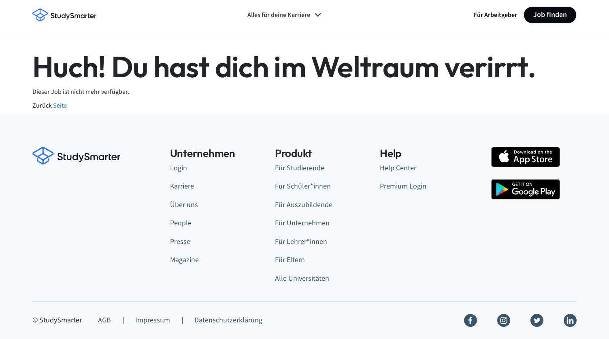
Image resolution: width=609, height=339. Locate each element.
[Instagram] (503, 320)
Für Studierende (299, 168)
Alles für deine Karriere (285, 15)
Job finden (550, 15)
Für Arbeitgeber (495, 15)
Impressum (152, 320)
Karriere (182, 186)
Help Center (398, 168)
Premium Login (403, 186)
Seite (60, 105)
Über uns (184, 205)
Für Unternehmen (302, 223)
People (181, 223)
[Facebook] (470, 320)
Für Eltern (290, 260)
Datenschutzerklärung (228, 320)
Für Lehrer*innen (301, 242)
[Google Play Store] (525, 189)
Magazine (184, 260)
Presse (180, 242)
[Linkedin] (570, 320)
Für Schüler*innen (303, 186)
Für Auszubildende (303, 205)
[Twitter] (536, 320)
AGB (104, 320)
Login (178, 168)
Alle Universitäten (302, 278)
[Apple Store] (525, 157)
